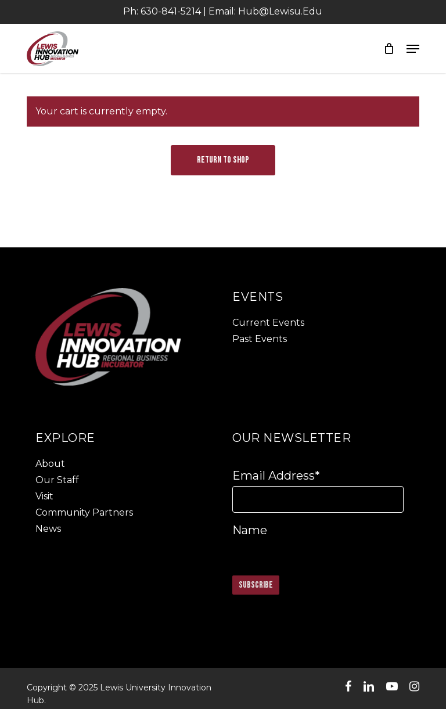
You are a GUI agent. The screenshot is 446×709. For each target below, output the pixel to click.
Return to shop (223, 159)
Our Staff (57, 479)
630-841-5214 (171, 11)
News (48, 528)
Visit (44, 496)
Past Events (259, 338)
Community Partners (84, 512)
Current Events (268, 322)
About (50, 463)
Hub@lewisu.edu (280, 11)
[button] (413, 49)
